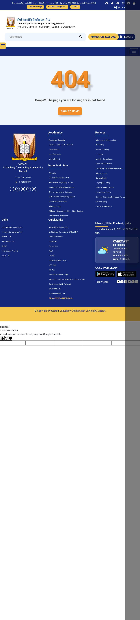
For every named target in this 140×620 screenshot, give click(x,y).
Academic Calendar (57, 140)
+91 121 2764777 (23, 182)
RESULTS (126, 36)
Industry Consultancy (104, 159)
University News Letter (58, 260)
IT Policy (99, 154)
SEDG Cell (6, 256)
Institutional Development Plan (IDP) (63, 232)
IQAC (51, 251)
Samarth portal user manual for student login (67, 279)
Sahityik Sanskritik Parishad (60, 284)
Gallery (51, 256)
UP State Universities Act (59, 178)
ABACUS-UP (6, 237)
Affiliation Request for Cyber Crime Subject (66, 211)
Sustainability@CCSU (57, 294)
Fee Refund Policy (103, 192)
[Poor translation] (8, 338)
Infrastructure (101, 173)
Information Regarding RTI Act (61, 183)
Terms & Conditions (104, 206)
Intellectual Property (10, 251)
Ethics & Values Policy (105, 188)
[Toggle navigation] (134, 51)
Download (53, 241)
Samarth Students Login (58, 275)
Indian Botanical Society (58, 227)
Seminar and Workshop (58, 216)
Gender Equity (101, 178)
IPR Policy (100, 145)
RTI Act (51, 270)
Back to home (70, 111)
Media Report (54, 159)
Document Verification (58, 202)
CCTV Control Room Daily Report (62, 197)
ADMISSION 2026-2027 (103, 36)
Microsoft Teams (56, 237)
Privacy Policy (101, 202)
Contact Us (53, 246)
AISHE (4, 246)
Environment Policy (104, 164)
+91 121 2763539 (23, 178)
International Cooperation (106, 140)
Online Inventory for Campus (60, 192)
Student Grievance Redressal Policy (110, 197)
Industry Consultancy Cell (12, 232)
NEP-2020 (52, 265)
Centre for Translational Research (109, 169)
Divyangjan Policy (103, 183)
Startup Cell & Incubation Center (62, 187)
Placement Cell (8, 241)
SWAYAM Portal (55, 289)
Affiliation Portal (55, 206)
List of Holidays (55, 154)
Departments (54, 150)
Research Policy (102, 150)
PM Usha (52, 173)
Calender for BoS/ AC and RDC (61, 145)
